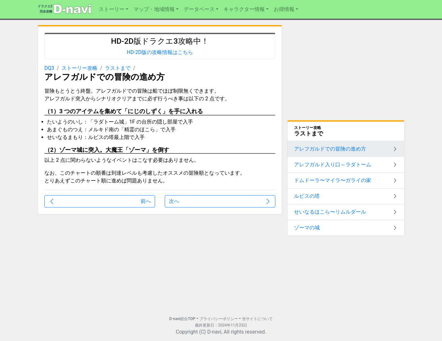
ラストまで (118, 68)
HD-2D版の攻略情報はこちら (160, 52)
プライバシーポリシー (218, 319)
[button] (113, 9)
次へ (220, 201)
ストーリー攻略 (79, 68)
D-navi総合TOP (182, 319)
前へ (100, 201)
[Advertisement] (96, 264)
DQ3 (49, 68)
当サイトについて (257, 319)
